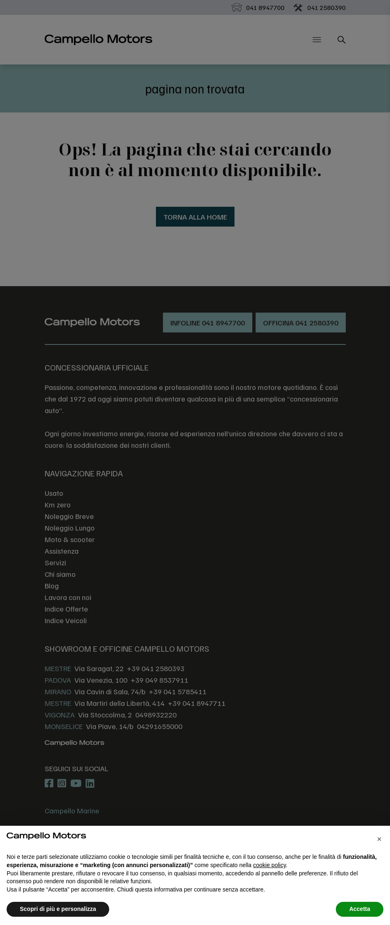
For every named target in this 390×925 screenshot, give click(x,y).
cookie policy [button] (269, 865)
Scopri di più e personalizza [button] (58, 909)
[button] (379, 839)
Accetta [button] (359, 909)
